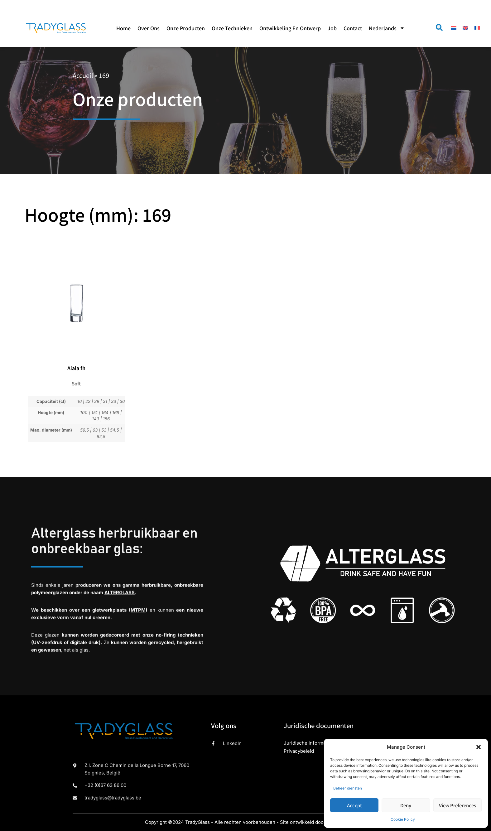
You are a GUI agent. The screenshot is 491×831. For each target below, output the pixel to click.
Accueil (83, 75)
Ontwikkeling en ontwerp (290, 28)
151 (94, 412)
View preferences (457, 805)
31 (105, 401)
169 (115, 412)
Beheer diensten (347, 788)
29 (96, 401)
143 (95, 418)
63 (95, 430)
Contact (353, 28)
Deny (405, 805)
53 (103, 430)
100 (84, 412)
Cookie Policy (403, 819)
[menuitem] (387, 28)
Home (123, 28)
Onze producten (185, 28)
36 (122, 401)
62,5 (101, 436)
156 (106, 418)
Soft (76, 383)
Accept (354, 805)
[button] (478, 747)
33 (113, 401)
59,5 (84, 430)
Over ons (148, 28)
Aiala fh (76, 368)
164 (104, 412)
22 (87, 401)
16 (79, 401)
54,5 (114, 430)
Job (332, 28)
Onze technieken (232, 28)
